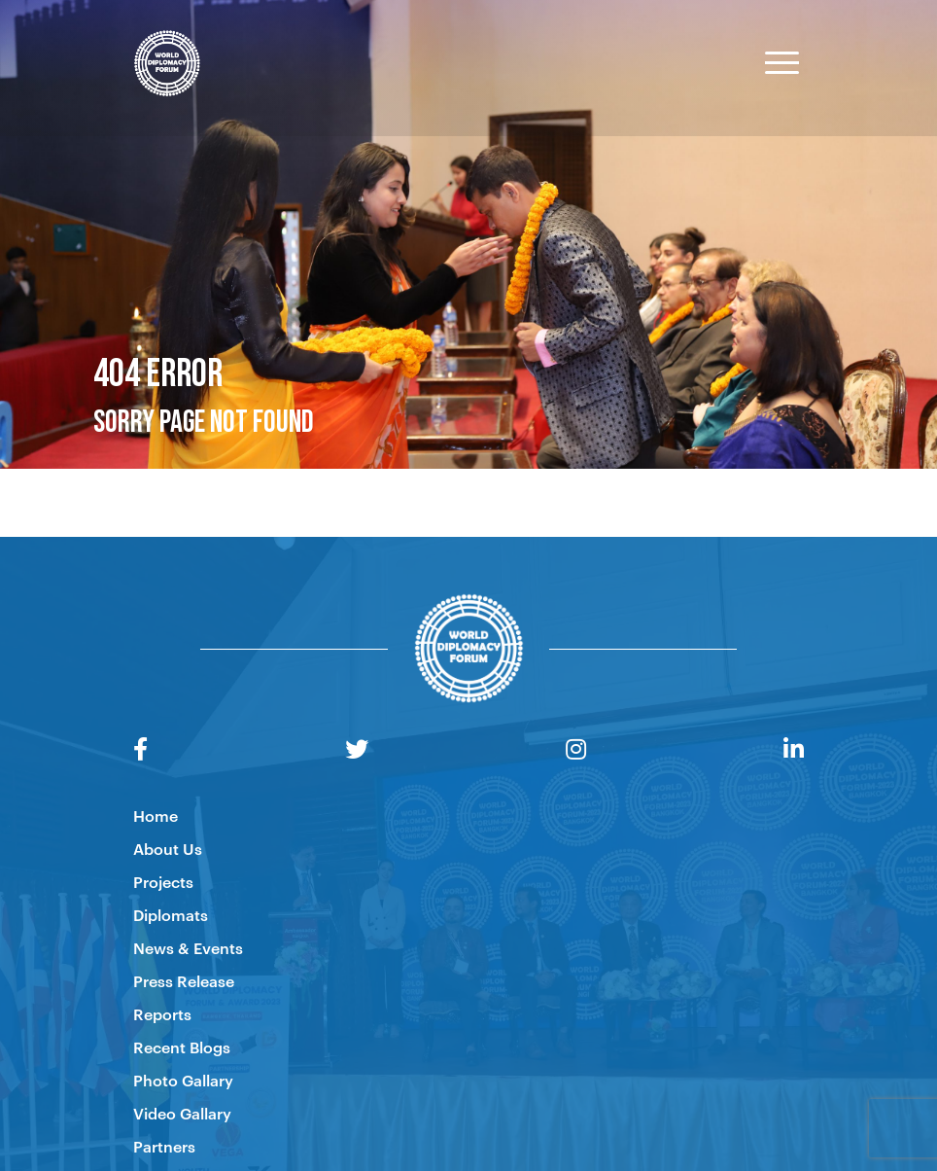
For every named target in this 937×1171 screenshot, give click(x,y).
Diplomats (170, 914)
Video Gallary (182, 1112)
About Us (167, 848)
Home (155, 815)
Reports (162, 1013)
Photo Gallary (183, 1079)
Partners (164, 1145)
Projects (163, 881)
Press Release (183, 980)
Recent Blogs (181, 1046)
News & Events (188, 947)
